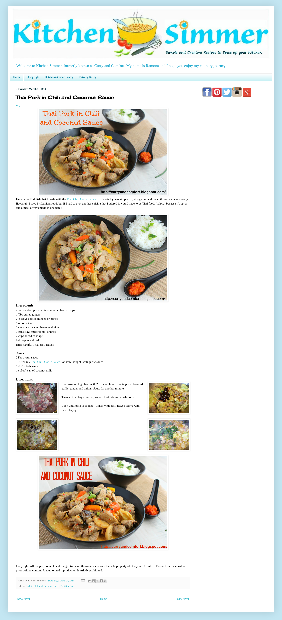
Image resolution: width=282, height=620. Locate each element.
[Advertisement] (234, 214)
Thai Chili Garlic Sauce (81, 199)
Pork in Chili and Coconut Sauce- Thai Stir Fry (49, 586)
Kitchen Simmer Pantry (59, 77)
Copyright (32, 77)
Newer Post (23, 598)
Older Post (183, 598)
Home (16, 77)
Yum (18, 106)
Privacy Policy (87, 77)
